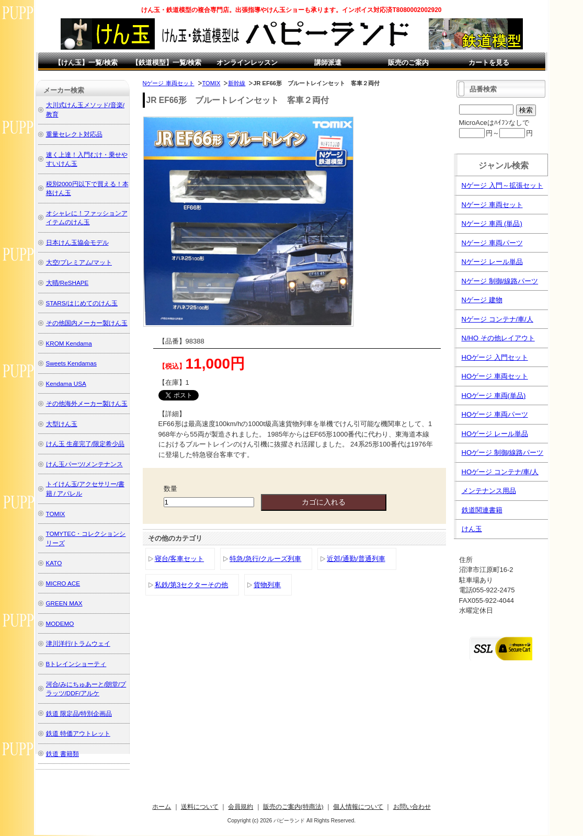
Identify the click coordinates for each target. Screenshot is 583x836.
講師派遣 (327, 62)
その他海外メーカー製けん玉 (87, 403)
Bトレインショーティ (76, 663)
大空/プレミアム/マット (79, 262)
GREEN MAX (64, 603)
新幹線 (236, 83)
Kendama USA (66, 383)
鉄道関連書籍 (482, 510)
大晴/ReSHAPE (67, 282)
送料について (200, 806)
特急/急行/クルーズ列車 (265, 559)
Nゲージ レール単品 (492, 262)
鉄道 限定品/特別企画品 (79, 713)
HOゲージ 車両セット (495, 376)
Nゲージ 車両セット (169, 83)
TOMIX (211, 83)
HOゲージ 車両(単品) (494, 395)
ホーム (161, 806)
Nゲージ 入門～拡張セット (502, 185)
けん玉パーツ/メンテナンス (84, 464)
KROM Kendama (69, 343)
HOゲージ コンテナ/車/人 (500, 472)
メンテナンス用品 (489, 491)
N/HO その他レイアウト (498, 338)
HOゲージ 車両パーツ (495, 414)
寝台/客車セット (179, 559)
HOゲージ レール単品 (495, 434)
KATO (54, 562)
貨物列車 (267, 585)
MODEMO (60, 623)
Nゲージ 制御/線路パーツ (500, 281)
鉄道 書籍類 (62, 753)
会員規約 (240, 806)
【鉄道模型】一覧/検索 (167, 62)
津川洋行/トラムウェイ (78, 643)
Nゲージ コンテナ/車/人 (497, 319)
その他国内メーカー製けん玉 (87, 322)
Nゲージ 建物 (482, 300)
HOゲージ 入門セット (495, 357)
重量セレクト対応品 (74, 134)
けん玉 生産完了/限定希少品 (85, 443)
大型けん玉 (61, 423)
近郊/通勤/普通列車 (356, 559)
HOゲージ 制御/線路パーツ (503, 452)
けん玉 (472, 529)
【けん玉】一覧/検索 (86, 62)
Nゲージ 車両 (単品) (492, 223)
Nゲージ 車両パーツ (492, 243)
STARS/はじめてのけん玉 (82, 303)
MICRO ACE (63, 583)
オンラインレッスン (247, 62)
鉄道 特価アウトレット (78, 733)
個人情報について (358, 806)
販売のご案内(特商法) (293, 806)
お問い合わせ (412, 806)
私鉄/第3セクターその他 (191, 585)
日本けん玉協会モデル (77, 242)
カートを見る (488, 62)
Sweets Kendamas (71, 363)
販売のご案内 (408, 62)
